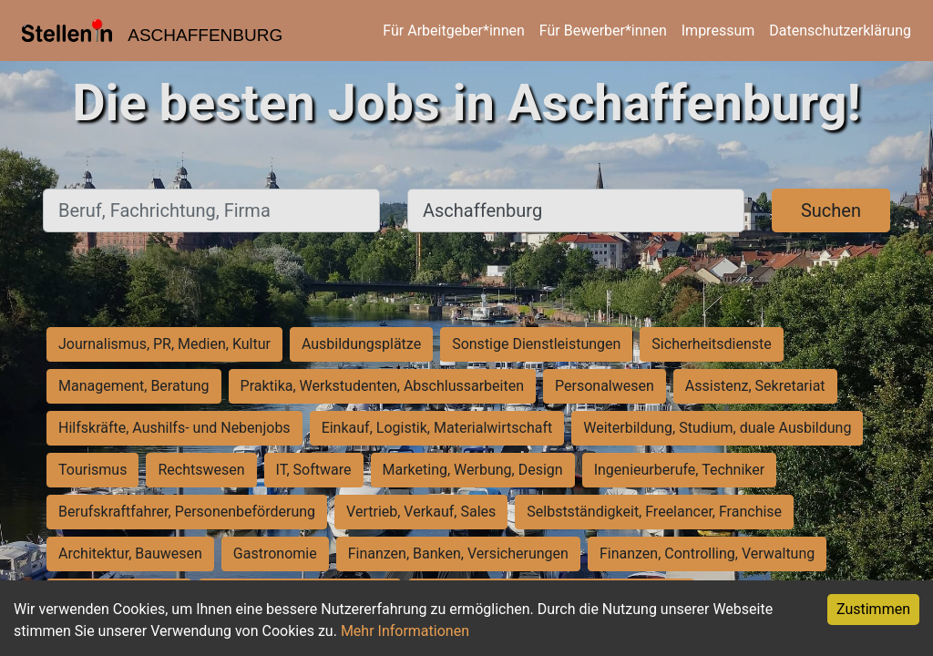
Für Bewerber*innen (603, 30)
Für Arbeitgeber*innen (453, 30)
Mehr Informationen (405, 631)
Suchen (831, 210)
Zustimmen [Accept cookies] (873, 609)
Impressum (718, 30)
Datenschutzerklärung (840, 30)
